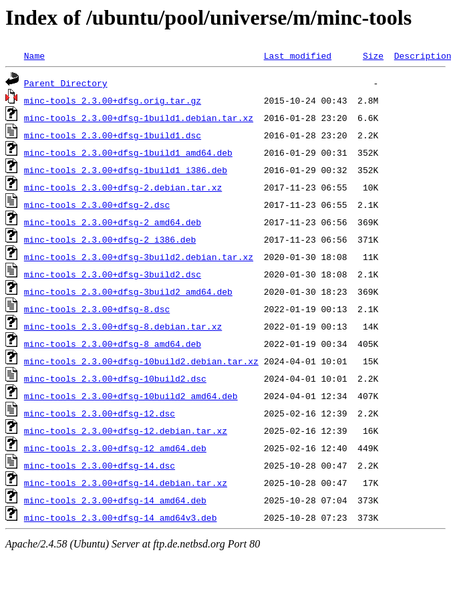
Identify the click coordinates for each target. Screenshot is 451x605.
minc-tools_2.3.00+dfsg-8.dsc (97, 309)
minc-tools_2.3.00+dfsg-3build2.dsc (112, 274)
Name (34, 55)
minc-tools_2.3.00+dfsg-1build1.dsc (112, 135)
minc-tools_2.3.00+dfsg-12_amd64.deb (115, 448)
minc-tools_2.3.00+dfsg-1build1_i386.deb (125, 170)
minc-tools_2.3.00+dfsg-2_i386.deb (110, 239)
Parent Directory (66, 83)
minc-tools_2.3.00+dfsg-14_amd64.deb (115, 500)
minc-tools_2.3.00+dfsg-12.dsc (99, 413)
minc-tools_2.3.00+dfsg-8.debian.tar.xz (123, 326)
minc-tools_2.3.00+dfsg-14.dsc (99, 465)
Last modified (297, 55)
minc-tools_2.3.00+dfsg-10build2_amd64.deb (131, 396)
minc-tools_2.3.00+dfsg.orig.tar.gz (112, 100)
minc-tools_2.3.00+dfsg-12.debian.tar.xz (125, 431)
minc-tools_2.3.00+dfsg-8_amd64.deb (112, 344)
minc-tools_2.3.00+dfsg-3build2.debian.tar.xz (138, 257)
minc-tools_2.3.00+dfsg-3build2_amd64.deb (128, 291)
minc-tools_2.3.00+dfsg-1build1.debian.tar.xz (138, 118)
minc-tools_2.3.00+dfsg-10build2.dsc (115, 378)
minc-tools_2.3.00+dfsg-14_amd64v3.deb (120, 517)
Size (373, 55)
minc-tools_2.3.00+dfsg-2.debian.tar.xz (123, 187)
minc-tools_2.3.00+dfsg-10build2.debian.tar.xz (141, 361)
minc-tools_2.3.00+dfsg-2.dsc (97, 205)
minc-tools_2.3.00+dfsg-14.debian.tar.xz (125, 483)
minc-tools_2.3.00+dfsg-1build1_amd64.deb (128, 152)
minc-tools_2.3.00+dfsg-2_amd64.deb (112, 222)
